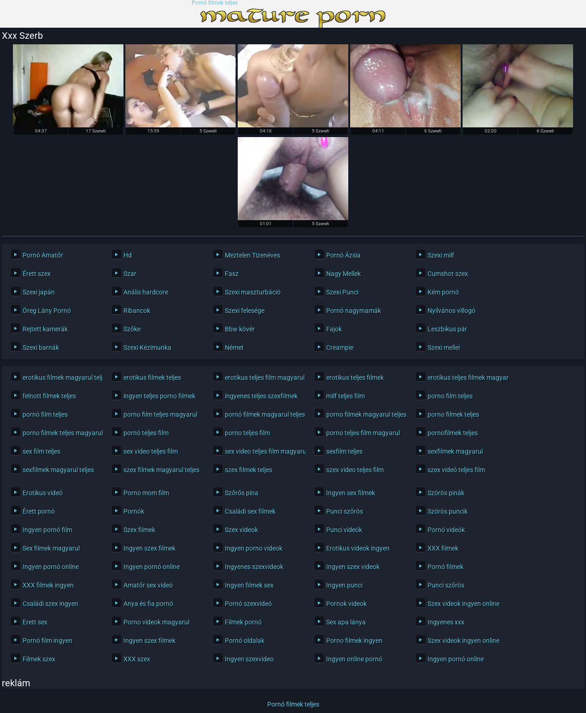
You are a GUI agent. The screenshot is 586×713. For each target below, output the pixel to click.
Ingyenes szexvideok (254, 566)
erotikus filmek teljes (152, 377)
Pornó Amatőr (43, 255)
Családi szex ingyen (50, 603)
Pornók (133, 511)
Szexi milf (441, 255)
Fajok (334, 329)
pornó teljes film (146, 433)
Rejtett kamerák (45, 329)
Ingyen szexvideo (249, 659)
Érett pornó (39, 511)
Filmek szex (39, 659)
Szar (129, 273)
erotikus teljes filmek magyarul (466, 377)
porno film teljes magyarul (160, 414)
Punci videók (344, 529)
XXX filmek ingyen (48, 585)
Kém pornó (443, 292)
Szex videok (241, 529)
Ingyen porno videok (253, 548)
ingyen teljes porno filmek (159, 396)
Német (234, 347)
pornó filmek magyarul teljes (263, 414)
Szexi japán (39, 292)
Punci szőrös (344, 511)
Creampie (339, 347)
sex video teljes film (150, 451)
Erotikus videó (43, 493)
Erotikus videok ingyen (358, 548)
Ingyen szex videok (353, 566)
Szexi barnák (41, 347)
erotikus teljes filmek (355, 377)
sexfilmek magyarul (455, 451)
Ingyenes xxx (446, 622)
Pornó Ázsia (343, 255)
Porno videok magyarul (156, 622)
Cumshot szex (448, 273)
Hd (127, 255)
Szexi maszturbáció (253, 292)
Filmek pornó (243, 622)
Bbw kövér (240, 329)
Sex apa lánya (346, 622)
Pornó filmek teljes (215, 3)
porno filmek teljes (453, 414)
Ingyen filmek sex (249, 585)
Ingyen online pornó (354, 659)
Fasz (232, 273)
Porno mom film (146, 493)
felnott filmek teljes (49, 396)
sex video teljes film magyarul (263, 451)
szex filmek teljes (248, 469)
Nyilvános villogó (451, 310)
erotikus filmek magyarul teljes (61, 377)
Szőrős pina (241, 493)
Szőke (132, 329)
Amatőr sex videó (148, 585)
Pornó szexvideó (248, 603)
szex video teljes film (355, 469)
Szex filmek (139, 529)
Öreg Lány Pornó (47, 310)
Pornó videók (446, 529)
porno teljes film (247, 433)
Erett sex (35, 622)
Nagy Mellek (343, 273)
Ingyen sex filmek (350, 493)
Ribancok (136, 310)
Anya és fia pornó (148, 603)
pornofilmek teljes (453, 433)
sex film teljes (41, 451)
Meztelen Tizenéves (252, 255)
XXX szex (136, 659)
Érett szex (37, 273)
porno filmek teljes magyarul (61, 433)
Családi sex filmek (250, 511)
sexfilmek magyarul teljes (58, 469)
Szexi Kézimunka (147, 347)
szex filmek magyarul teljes (161, 469)
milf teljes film (345, 396)
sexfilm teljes (344, 451)
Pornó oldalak (244, 640)
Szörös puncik (448, 511)
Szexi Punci (342, 292)
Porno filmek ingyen (354, 640)
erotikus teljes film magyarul (263, 377)
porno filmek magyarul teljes (364, 414)
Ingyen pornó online (51, 566)
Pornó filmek (445, 566)
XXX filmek (443, 548)
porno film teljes (450, 396)
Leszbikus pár (447, 329)
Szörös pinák (446, 493)
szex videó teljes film (456, 469)
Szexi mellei (444, 347)
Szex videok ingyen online (463, 603)
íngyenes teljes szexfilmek (261, 396)
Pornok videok (346, 603)
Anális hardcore (145, 292)
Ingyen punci (344, 585)
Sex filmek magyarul (51, 548)
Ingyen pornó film (47, 529)
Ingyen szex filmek (149, 548)
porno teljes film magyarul (363, 433)
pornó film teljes (45, 414)
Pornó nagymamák (353, 310)
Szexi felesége (244, 310)
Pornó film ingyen (47, 640)
